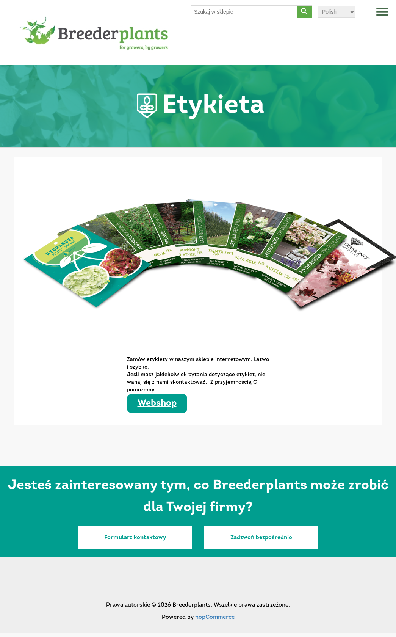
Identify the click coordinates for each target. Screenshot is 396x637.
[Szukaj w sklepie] (244, 12)
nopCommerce (215, 617)
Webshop (157, 403)
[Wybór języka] (336, 12)
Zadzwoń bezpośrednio (261, 538)
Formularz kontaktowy (135, 538)
